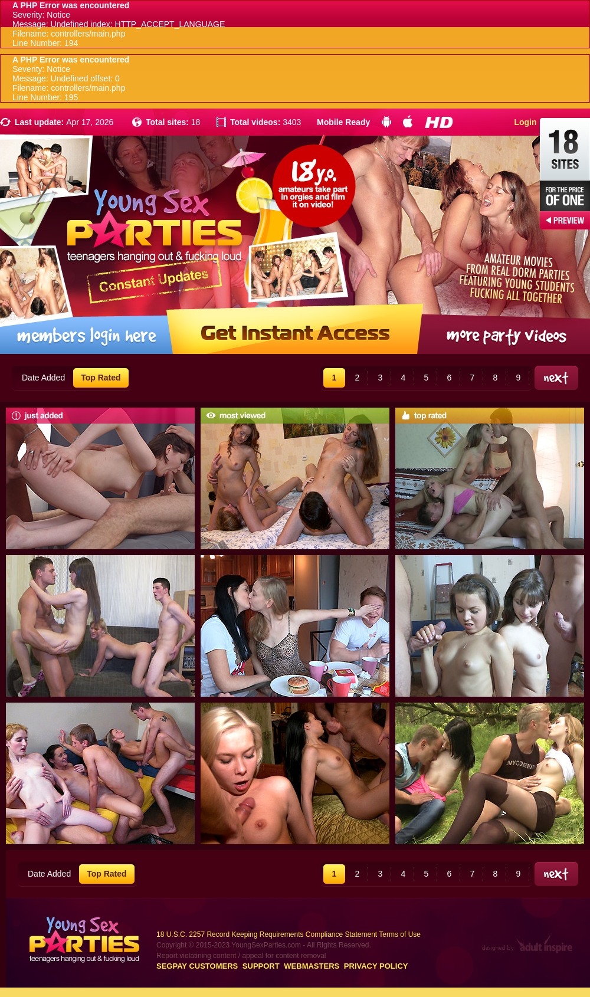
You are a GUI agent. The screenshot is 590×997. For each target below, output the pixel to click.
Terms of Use (400, 934)
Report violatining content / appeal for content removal (241, 956)
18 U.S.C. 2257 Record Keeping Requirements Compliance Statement (266, 934)
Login (525, 122)
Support (261, 966)
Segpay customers (197, 966)
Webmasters (311, 966)
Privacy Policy (376, 966)
